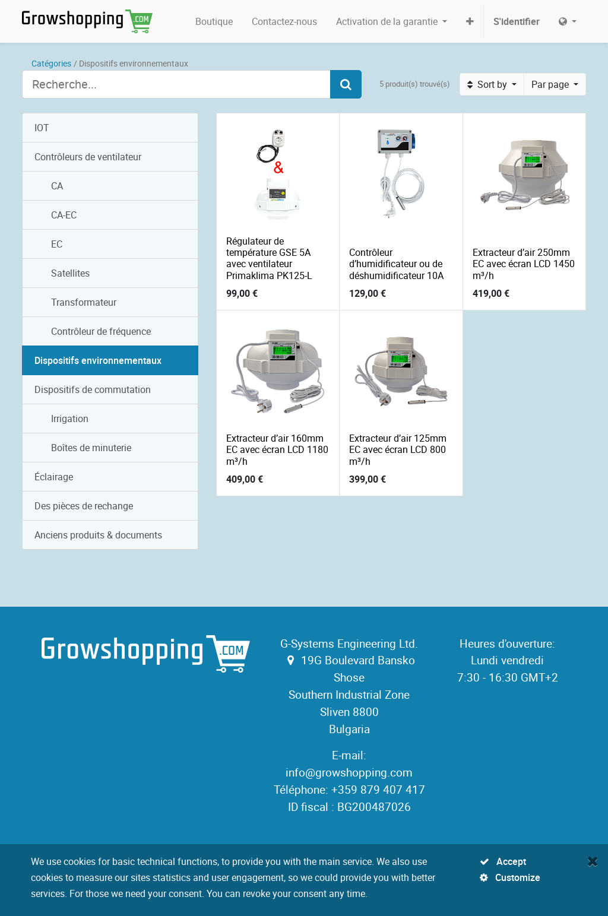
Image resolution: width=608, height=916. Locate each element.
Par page (551, 84)
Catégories (51, 63)
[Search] (346, 84)
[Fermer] (593, 861)
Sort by (488, 84)
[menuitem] (214, 21)
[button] (470, 21)
